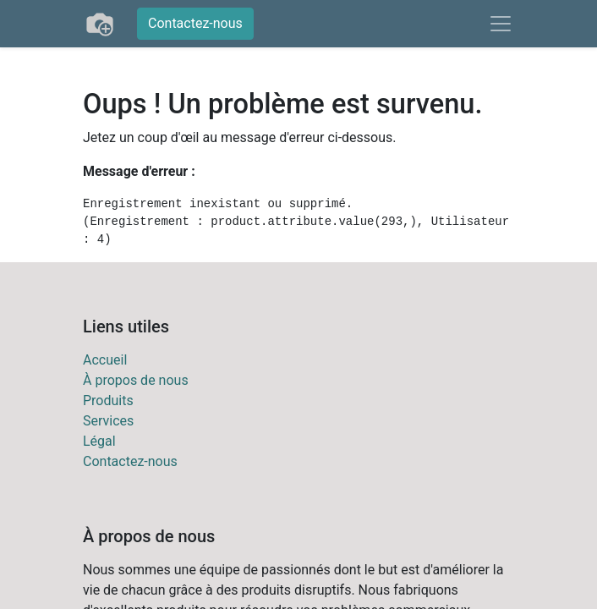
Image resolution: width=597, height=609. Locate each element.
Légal (99, 441)
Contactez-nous (195, 23)
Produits (108, 400)
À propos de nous (136, 380)
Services (108, 421)
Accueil (105, 360)
